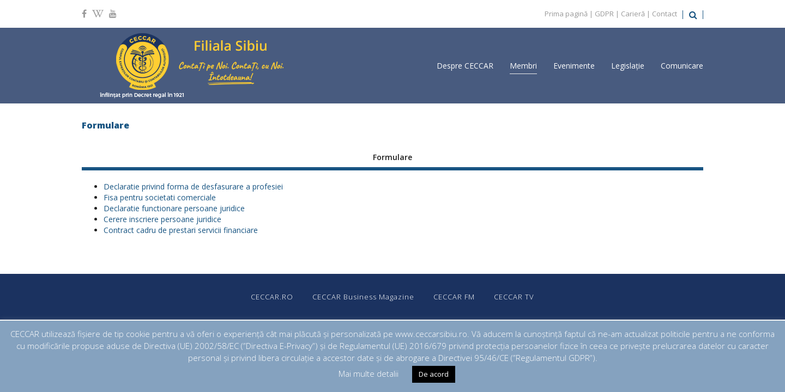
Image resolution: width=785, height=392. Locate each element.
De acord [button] (434, 374)
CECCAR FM (454, 297)
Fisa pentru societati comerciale (160, 197)
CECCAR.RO (272, 297)
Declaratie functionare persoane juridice (174, 208)
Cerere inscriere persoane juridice (162, 219)
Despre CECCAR (465, 65)
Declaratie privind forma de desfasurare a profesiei (193, 186)
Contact (664, 14)
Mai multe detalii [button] (368, 373)
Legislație (627, 65)
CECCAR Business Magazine (363, 297)
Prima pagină (566, 14)
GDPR (604, 14)
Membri (523, 65)
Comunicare (682, 65)
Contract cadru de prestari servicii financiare (181, 230)
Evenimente (574, 65)
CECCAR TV (514, 297)
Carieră (633, 14)
